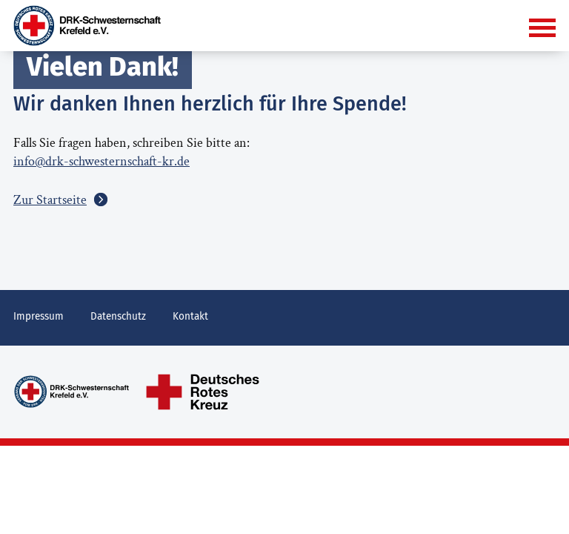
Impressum (38, 316)
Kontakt (190, 316)
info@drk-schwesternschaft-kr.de (101, 161)
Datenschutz (118, 316)
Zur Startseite (50, 199)
